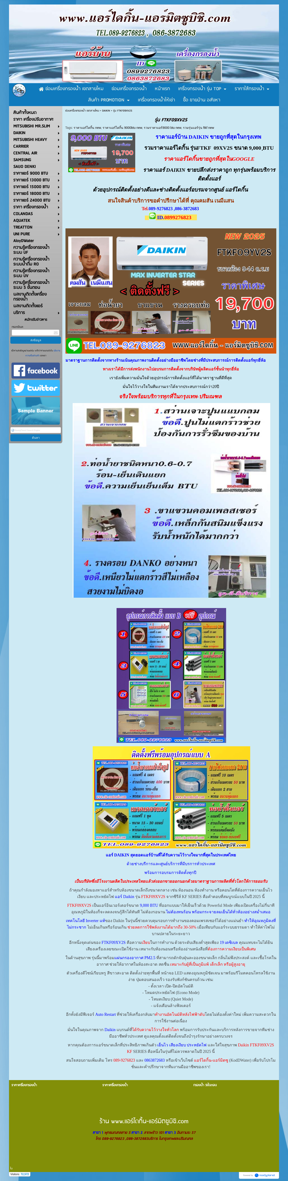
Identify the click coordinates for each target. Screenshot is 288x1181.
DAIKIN (106, 110)
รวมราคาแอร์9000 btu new (162, 127)
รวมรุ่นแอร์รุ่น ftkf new (198, 127)
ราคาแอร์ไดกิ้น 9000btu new (122, 127)
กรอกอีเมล (17, 327)
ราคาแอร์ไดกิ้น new (87, 127)
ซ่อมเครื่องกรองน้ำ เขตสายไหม (82, 110)
